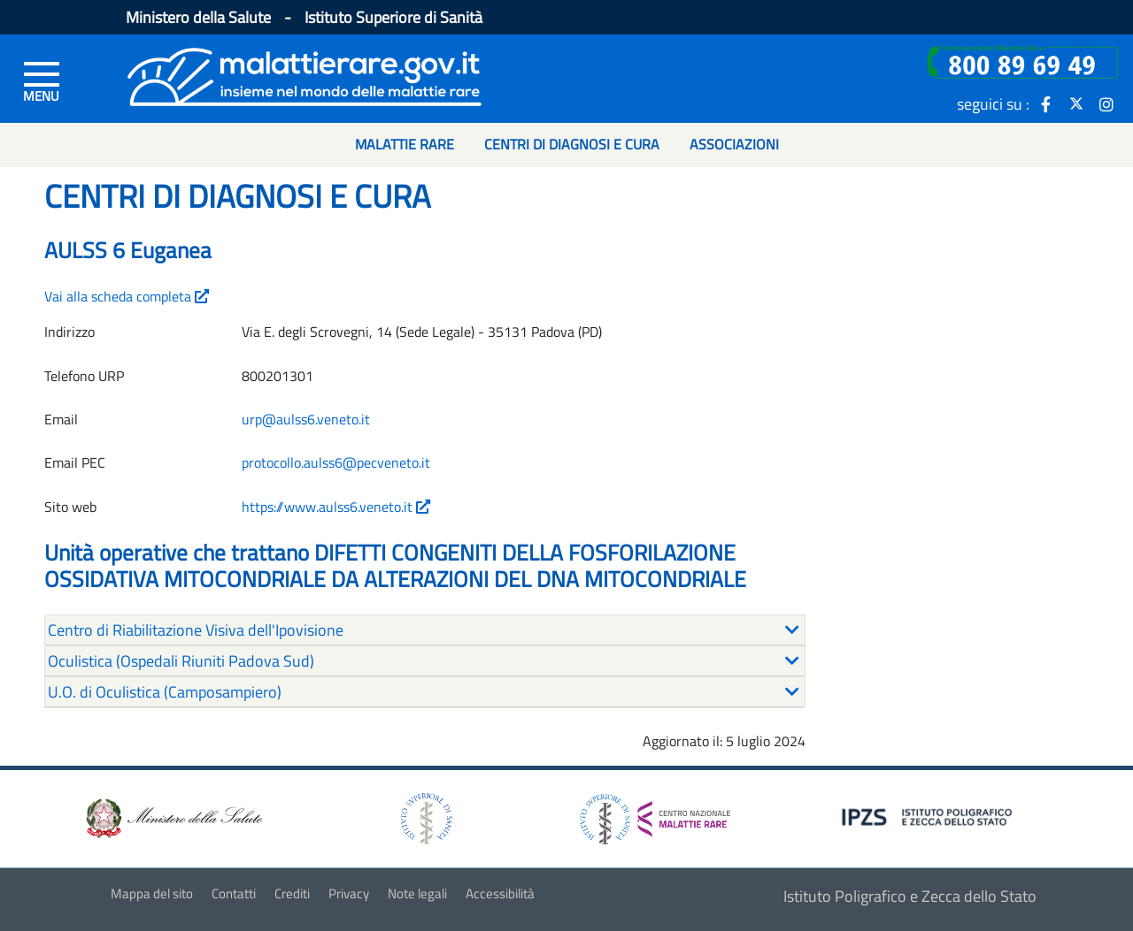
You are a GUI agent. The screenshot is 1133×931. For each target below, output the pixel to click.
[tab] (425, 630)
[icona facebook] (1046, 103)
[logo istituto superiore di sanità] (425, 817)
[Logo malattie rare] (304, 75)
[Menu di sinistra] (41, 80)
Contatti (234, 893)
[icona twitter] (1076, 103)
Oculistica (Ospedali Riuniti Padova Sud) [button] (181, 661)
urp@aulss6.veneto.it (306, 419)
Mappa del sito (152, 893)
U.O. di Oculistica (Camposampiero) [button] (164, 692)
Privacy (348, 893)
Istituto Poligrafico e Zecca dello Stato (910, 896)
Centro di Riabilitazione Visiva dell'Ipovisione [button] (195, 630)
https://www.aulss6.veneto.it (336, 506)
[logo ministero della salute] (172, 817)
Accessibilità (500, 893)
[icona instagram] (1106, 103)
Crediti (292, 893)
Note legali (417, 893)
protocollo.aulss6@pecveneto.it (336, 462)
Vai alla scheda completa (126, 296)
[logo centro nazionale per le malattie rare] (655, 815)
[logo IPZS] (929, 816)
